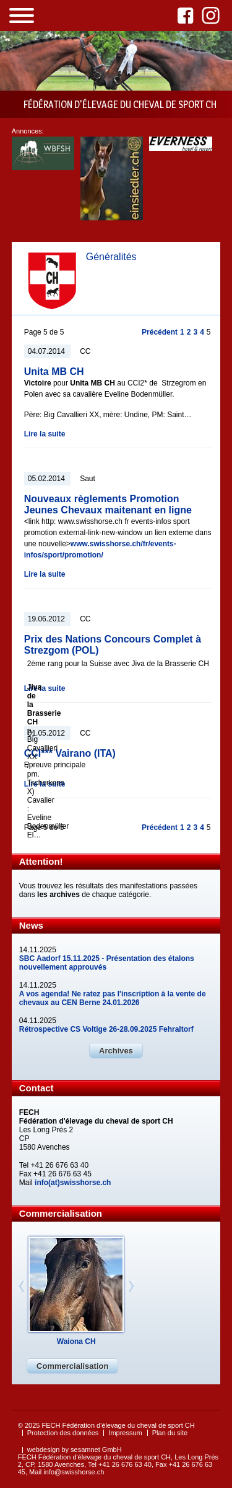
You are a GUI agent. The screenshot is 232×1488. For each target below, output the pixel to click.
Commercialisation (72, 1366)
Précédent (160, 332)
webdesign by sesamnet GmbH (74, 1449)
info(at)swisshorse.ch (73, 1182)
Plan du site (169, 1432)
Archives (116, 1050)
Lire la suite (45, 434)
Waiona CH (76, 1341)
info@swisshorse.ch (73, 1472)
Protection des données (63, 1432)
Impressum (125, 1432)
